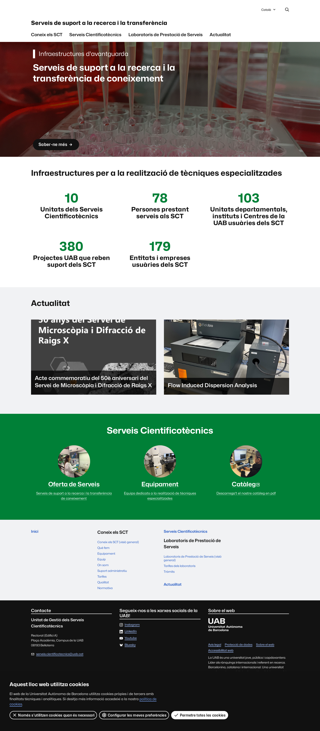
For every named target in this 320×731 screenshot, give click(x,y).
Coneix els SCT (46, 38)
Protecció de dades (238, 658)
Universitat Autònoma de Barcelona (71, 10)
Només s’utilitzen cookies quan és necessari (53, 715)
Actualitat (220, 38)
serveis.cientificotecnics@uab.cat (59, 667)
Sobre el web (265, 658)
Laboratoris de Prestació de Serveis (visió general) (193, 572)
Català (268, 11)
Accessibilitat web (220, 664)
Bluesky (130, 658)
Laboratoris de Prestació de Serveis (165, 38)
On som (103, 578)
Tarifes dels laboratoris (179, 580)
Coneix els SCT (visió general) (118, 555)
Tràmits (169, 586)
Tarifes (102, 589)
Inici (35, 545)
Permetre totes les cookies (200, 715)
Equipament (106, 566)
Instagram (132, 638)
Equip (101, 572)
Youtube (131, 651)
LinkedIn (131, 644)
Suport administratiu (112, 583)
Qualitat (103, 595)
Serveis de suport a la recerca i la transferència (124, 25)
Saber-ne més (60, 148)
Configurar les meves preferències (134, 715)
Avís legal (214, 658)
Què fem (103, 561)
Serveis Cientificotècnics (95, 38)
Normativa (105, 601)
